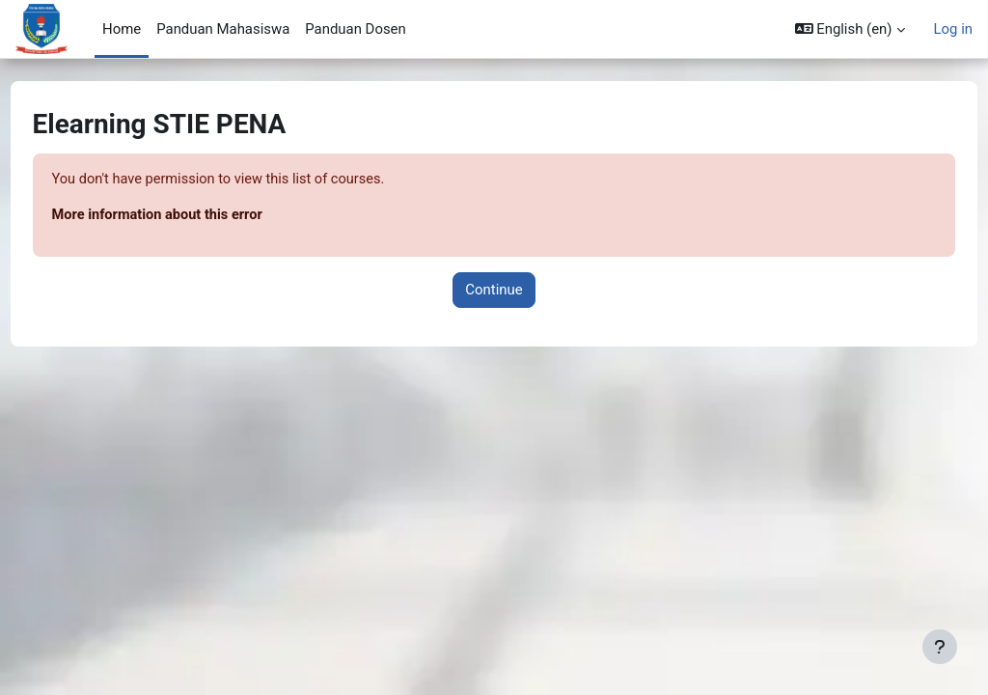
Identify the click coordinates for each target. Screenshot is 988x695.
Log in (953, 29)
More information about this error (196, 216)
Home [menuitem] (121, 29)
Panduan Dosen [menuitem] (355, 29)
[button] (850, 29)
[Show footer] (939, 646)
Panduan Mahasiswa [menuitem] (222, 29)
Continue (493, 290)
